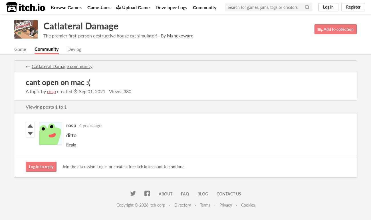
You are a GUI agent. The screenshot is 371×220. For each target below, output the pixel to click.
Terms (205, 205)
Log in (328, 7)
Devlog (74, 49)
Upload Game (133, 7)
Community (204, 7)
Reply (71, 144)
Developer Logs (171, 7)
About (165, 193)
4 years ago (90, 125)
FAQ (185, 193)
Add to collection (336, 29)
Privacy (225, 205)
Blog (202, 193)
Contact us (229, 193)
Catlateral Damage (80, 25)
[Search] (307, 7)
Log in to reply (41, 166)
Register (353, 7)
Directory (182, 205)
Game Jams (98, 7)
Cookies (248, 205)
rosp (51, 91)
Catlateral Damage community (62, 66)
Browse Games (66, 7)
